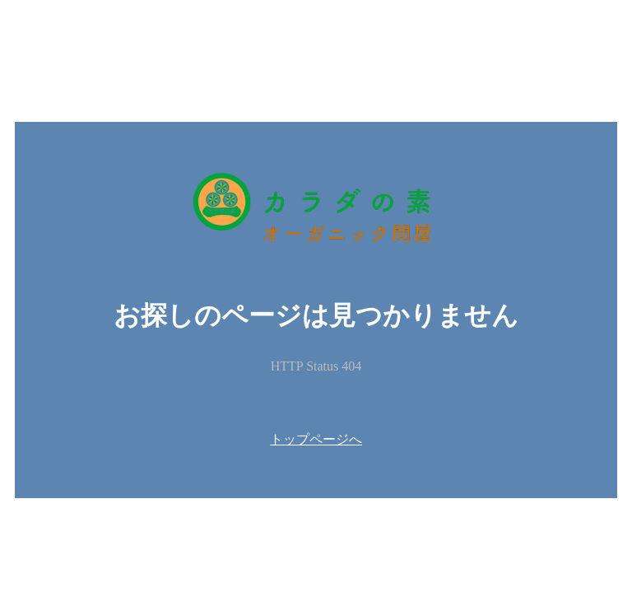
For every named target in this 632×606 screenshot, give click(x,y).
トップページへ (316, 439)
